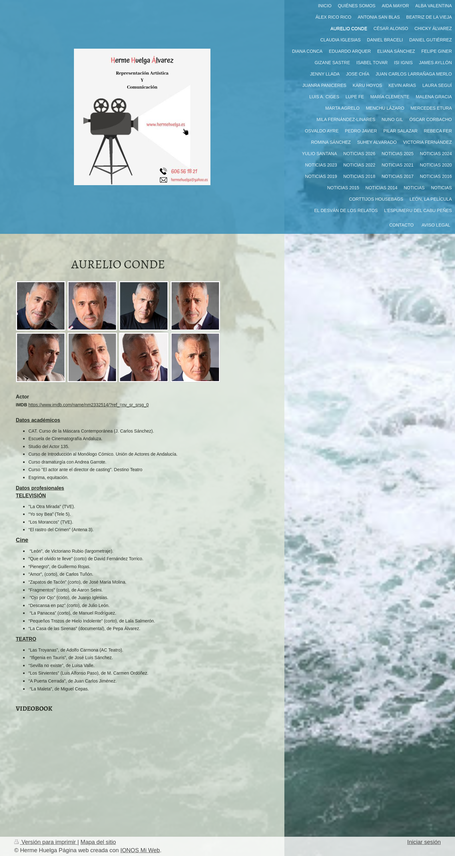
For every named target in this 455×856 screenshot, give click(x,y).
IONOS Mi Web (140, 850)
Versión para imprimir (45, 842)
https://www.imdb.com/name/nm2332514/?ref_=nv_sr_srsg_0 (88, 404)
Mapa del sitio (98, 842)
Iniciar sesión (424, 842)
